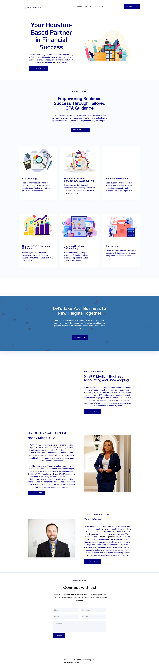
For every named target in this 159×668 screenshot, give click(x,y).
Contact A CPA (38, 68)
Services (88, 6)
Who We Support (101, 6)
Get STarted (92, 561)
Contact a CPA (80, 131)
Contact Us (131, 6)
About (79, 6)
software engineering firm (108, 537)
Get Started (92, 411)
